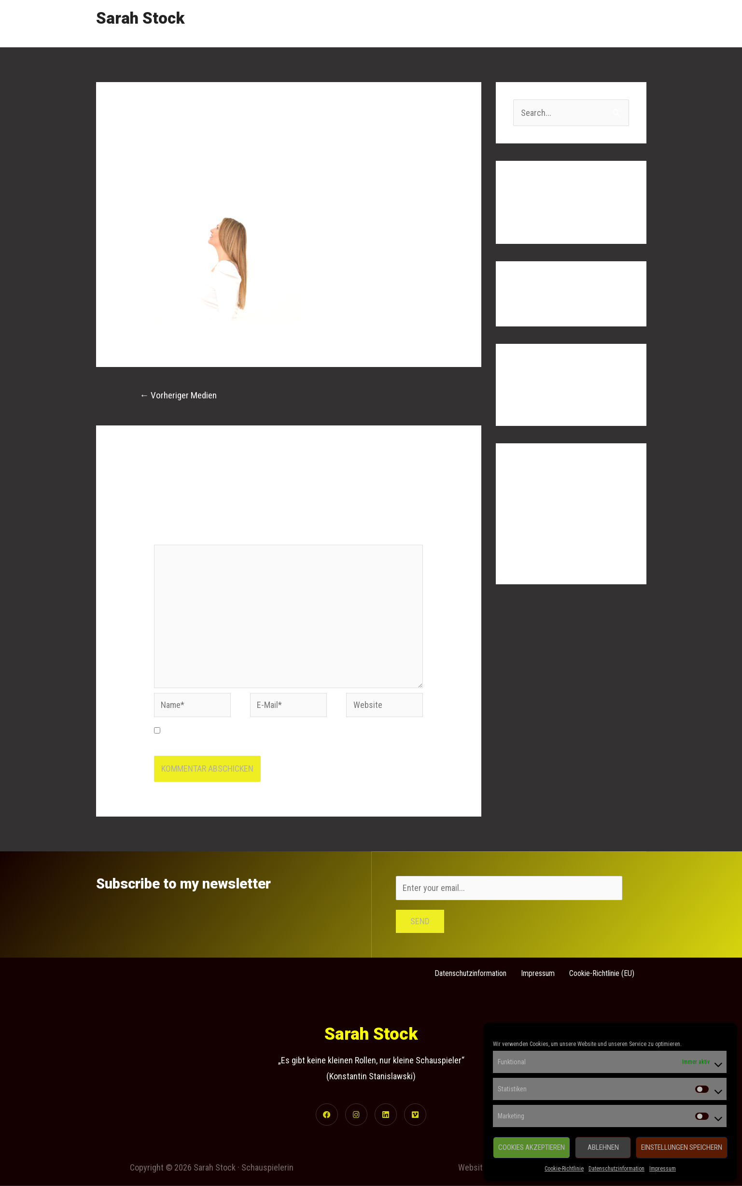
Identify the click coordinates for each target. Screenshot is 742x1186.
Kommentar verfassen (192, 185)
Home (456, 23)
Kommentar (176, 537)
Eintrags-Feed (537, 519)
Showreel (499, 23)
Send (420, 921)
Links (583, 23)
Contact (624, 23)
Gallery (545, 23)
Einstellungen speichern (681, 1147)
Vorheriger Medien (178, 395)
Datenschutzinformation (616, 1168)
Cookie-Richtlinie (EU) (601, 972)
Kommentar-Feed (543, 539)
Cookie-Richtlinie (564, 1168)
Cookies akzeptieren (531, 1147)
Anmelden (530, 499)
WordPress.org (539, 558)
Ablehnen (603, 1147)
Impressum (662, 1168)
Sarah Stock (140, 18)
